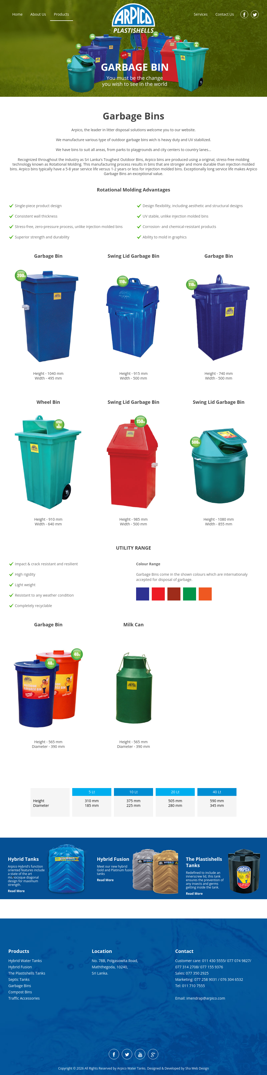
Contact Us (224, 14)
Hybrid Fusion (20, 966)
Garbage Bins (19, 985)
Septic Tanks (18, 979)
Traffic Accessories (24, 998)
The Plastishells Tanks (26, 973)
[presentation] (13, 876)
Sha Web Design (197, 1068)
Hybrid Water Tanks (25, 960)
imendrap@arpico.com (205, 998)
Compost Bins (20, 991)
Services (201, 14)
